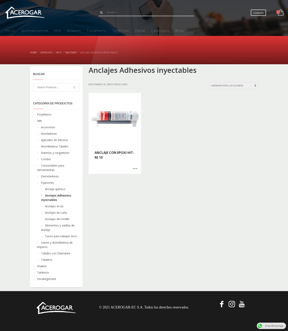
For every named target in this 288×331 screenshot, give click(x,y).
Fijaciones (47, 183)
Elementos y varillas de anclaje (58, 227)
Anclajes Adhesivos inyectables (56, 198)
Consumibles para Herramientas (50, 168)
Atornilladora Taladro (54, 146)
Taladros (46, 260)
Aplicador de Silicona (54, 140)
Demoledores (50, 176)
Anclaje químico (55, 189)
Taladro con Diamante (55, 253)
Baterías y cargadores (55, 153)
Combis (46, 159)
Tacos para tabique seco (61, 236)
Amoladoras (49, 133)
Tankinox (43, 272)
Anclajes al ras (54, 206)
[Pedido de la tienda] (233, 85)
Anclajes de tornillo (57, 219)
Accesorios (48, 127)
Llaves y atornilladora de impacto (55, 245)
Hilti (39, 121)
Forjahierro (44, 114)
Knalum (42, 266)
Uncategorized (46, 279)
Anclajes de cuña (56, 212)
